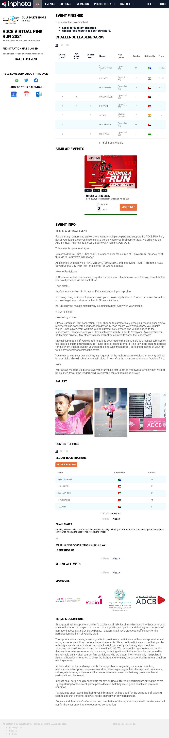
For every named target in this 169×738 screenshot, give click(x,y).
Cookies (13, 731)
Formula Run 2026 (97, 196)
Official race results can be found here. (86, 30)
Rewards (82, 4)
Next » (116, 518)
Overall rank (62, 55)
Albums (65, 4)
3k (56, 45)
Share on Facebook (36, 80)
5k (62, 45)
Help (150, 4)
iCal (26, 94)
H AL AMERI (105, 87)
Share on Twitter (26, 80)
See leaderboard (66, 464)
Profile (26, 21)
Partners (13, 734)
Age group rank (76, 56)
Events (50, 4)
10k (67, 45)
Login (162, 4)
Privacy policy (15, 728)
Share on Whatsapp (17, 80)
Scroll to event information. (79, 27)
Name (102, 56)
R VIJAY (103, 78)
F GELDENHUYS (105, 66)
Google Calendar (14, 94)
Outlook (39, 94)
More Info (128, 207)
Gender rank (90, 55)
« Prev (105, 518)
